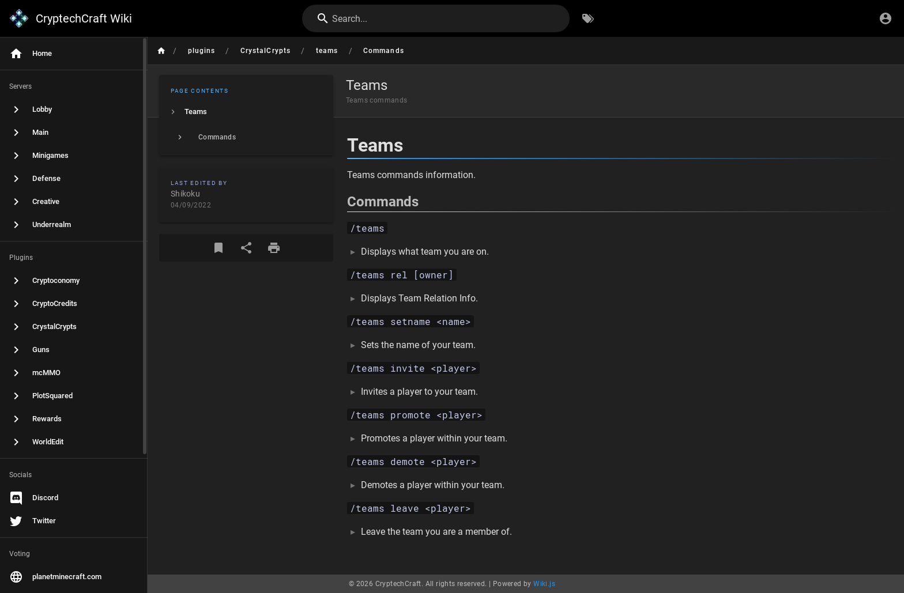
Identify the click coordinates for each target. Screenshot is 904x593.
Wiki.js (544, 584)
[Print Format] (274, 248)
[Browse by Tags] (588, 18)
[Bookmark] (218, 248)
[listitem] (246, 111)
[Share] (246, 248)
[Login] (885, 18)
